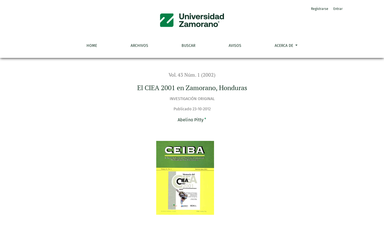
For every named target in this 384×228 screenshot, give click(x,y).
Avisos (235, 45)
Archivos (139, 45)
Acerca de (284, 45)
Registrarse (319, 9)
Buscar (188, 45)
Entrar (338, 9)
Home (91, 45)
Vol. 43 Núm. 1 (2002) (192, 75)
